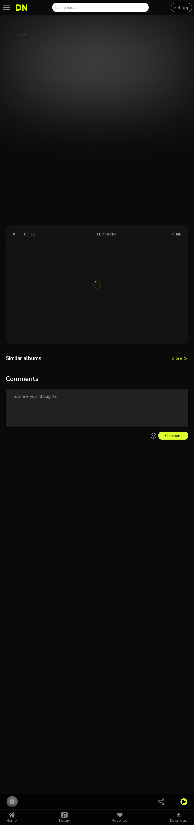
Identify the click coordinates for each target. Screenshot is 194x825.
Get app (181, 7)
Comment (173, 435)
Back (21, 30)
